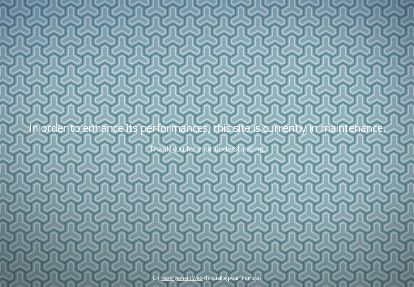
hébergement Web (182, 278)
